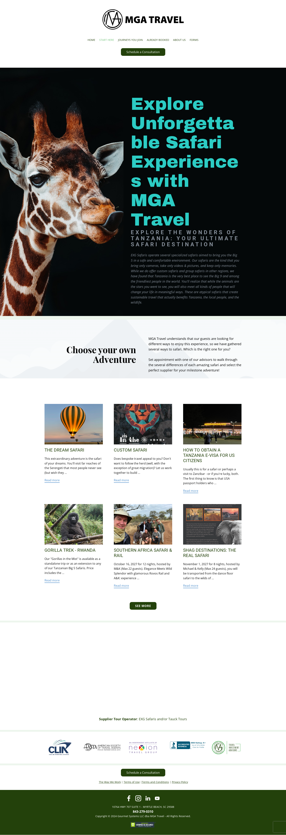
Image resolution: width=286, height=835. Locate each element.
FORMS (194, 40)
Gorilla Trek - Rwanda (70, 550)
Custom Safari (130, 450)
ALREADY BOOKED (158, 40)
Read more (52, 480)
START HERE (106, 40)
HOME (91, 40)
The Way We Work (110, 782)
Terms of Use (132, 782)
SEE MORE (143, 606)
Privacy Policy (180, 782)
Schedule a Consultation (143, 52)
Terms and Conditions (155, 782)
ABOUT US (179, 40)
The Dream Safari (64, 450)
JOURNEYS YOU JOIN (130, 40)
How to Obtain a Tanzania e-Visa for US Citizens (209, 455)
